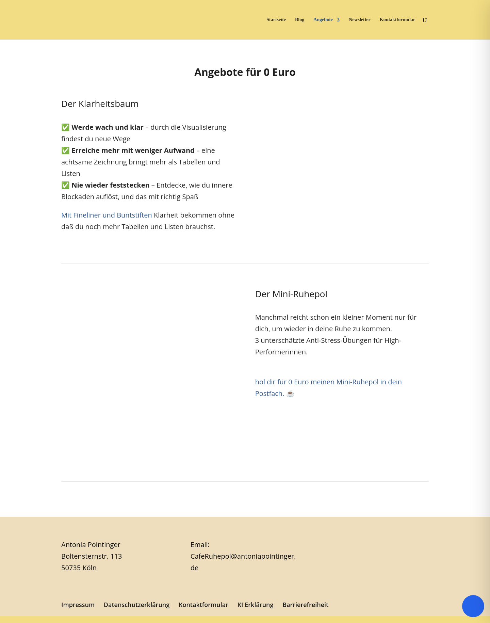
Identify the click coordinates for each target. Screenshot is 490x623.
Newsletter (360, 19)
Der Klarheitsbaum (100, 103)
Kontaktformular (397, 19)
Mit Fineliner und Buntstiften (106, 215)
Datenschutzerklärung (136, 605)
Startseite (276, 19)
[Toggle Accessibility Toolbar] (473, 606)
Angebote (323, 19)
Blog (299, 19)
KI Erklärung (256, 605)
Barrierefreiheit (305, 605)
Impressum (78, 605)
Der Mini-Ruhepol (291, 294)
